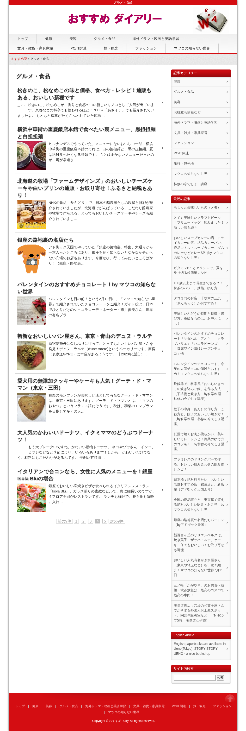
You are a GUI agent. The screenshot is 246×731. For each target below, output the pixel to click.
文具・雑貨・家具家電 (35, 48)
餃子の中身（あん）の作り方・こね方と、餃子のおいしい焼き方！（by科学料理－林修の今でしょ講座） (199, 416)
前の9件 (64, 521)
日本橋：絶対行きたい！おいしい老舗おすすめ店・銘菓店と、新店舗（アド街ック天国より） (199, 484)
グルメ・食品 (104, 39)
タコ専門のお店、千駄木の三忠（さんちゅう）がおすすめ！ (197, 300)
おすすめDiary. (119, 721)
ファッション (146, 48)
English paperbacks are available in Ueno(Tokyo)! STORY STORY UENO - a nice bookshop (200, 648)
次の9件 (117, 521)
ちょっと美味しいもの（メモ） (197, 207)
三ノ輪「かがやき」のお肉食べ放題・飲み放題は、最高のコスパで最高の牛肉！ (199, 590)
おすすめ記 (19, 59)
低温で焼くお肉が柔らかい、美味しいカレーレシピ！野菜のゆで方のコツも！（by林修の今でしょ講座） (199, 441)
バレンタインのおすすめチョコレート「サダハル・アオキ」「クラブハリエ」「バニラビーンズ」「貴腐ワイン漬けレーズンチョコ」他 (199, 343)
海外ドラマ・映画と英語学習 (155, 39)
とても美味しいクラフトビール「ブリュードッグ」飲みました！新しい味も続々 (199, 222)
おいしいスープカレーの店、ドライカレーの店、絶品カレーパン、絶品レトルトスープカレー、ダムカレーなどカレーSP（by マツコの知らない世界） (199, 248)
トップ (22, 39)
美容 (73, 39)
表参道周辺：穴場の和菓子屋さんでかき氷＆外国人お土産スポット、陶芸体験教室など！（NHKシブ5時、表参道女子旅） (199, 613)
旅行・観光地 (184, 163)
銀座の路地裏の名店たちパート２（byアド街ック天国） (199, 522)
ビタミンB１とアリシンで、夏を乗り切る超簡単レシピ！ (198, 270)
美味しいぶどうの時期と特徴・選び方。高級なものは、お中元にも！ (199, 318)
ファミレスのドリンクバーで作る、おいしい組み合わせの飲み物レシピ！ (199, 464)
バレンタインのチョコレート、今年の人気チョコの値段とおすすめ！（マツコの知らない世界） (199, 369)
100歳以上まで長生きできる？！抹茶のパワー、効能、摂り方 (198, 285)
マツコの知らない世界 (192, 48)
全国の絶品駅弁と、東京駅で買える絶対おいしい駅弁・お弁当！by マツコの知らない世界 (199, 504)
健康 (48, 39)
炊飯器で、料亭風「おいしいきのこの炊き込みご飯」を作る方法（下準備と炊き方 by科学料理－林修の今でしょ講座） (199, 391)
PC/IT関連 (78, 48)
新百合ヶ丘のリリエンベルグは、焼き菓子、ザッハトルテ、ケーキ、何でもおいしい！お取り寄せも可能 (199, 542)
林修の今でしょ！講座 (190, 184)
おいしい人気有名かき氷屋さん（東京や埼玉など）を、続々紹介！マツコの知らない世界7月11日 (198, 567)
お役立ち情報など (187, 112)
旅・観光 (111, 48)
